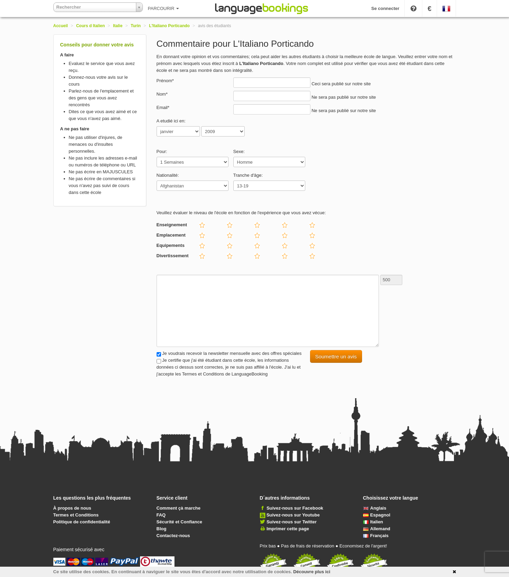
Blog (162, 528)
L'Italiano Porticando (169, 25)
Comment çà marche (179, 508)
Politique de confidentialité (81, 521)
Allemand (377, 528)
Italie (118, 25)
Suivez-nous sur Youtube (293, 515)
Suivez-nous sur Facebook (294, 508)
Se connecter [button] (385, 8)
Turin (136, 25)
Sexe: (239, 151)
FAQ (161, 515)
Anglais (374, 508)
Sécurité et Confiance (179, 521)
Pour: (162, 151)
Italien (373, 521)
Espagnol (377, 515)
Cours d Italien (90, 25)
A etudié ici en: (171, 120)
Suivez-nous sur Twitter (291, 521)
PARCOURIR (163, 8)
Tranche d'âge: (248, 175)
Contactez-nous (173, 535)
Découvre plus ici (311, 571)
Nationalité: (168, 175)
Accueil (60, 25)
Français (376, 535)
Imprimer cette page (287, 528)
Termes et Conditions (76, 515)
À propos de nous (72, 508)
